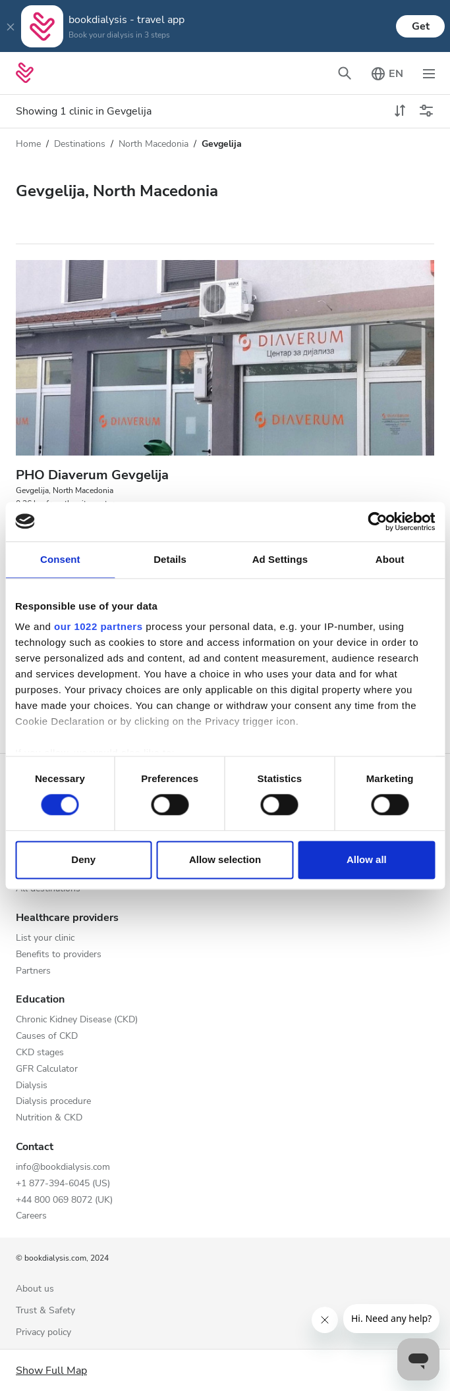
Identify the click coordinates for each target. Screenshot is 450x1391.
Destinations (79, 144)
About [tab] (390, 559)
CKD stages (40, 1053)
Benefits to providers (58, 954)
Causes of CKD (47, 1036)
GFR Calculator (47, 1069)
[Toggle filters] (426, 111)
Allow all (367, 859)
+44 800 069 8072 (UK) (64, 1200)
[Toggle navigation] (429, 73)
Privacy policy (43, 1332)
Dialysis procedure (53, 1101)
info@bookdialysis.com (63, 1167)
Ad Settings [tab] (280, 559)
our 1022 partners (98, 626)
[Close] (10, 26)
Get (421, 26)
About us (35, 1289)
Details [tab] (170, 559)
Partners (33, 971)
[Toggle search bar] (344, 73)
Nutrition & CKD (49, 1118)
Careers (31, 1216)
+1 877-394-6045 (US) (63, 1184)
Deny (83, 859)
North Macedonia (153, 144)
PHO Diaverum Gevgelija (92, 475)
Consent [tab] (60, 559)
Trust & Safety (45, 1311)
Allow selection (225, 859)
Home (28, 144)
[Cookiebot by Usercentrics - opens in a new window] (377, 521)
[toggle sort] (400, 111)
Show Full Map (51, 1370)
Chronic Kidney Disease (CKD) (77, 1020)
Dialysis (31, 1085)
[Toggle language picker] (387, 73)
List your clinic (45, 938)
